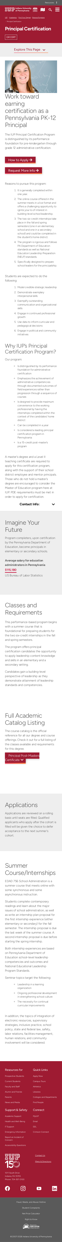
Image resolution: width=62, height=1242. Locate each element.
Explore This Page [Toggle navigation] (27, 49)
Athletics (37, 1086)
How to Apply (20, 160)
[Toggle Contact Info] (31, 504)
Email (35, 1121)
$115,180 (10, 570)
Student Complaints (31, 1208)
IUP (6, 17)
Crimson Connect (41, 1132)
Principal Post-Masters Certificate (22, 758)
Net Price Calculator (31, 1213)
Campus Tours (39, 1081)
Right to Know (31, 1219)
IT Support (9, 1127)
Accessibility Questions (15, 1145)
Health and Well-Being (15, 1121)
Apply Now (38, 1076)
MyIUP (36, 1116)
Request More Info (23, 170)
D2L (34, 1127)
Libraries (37, 1092)
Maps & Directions (43, 1161)
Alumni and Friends (13, 1092)
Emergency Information (15, 1132)
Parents (8, 1097)
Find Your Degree (24, 17)
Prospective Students (14, 1076)
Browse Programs (38, 17)
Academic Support (13, 1116)
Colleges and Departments (45, 1097)
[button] (57, 9)
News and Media (12, 1102)
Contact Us (40, 1155)
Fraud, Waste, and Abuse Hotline (31, 1202)
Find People (38, 1102)
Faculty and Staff (12, 1086)
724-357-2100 (18, 1179)
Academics (13, 17)
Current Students (12, 1081)
